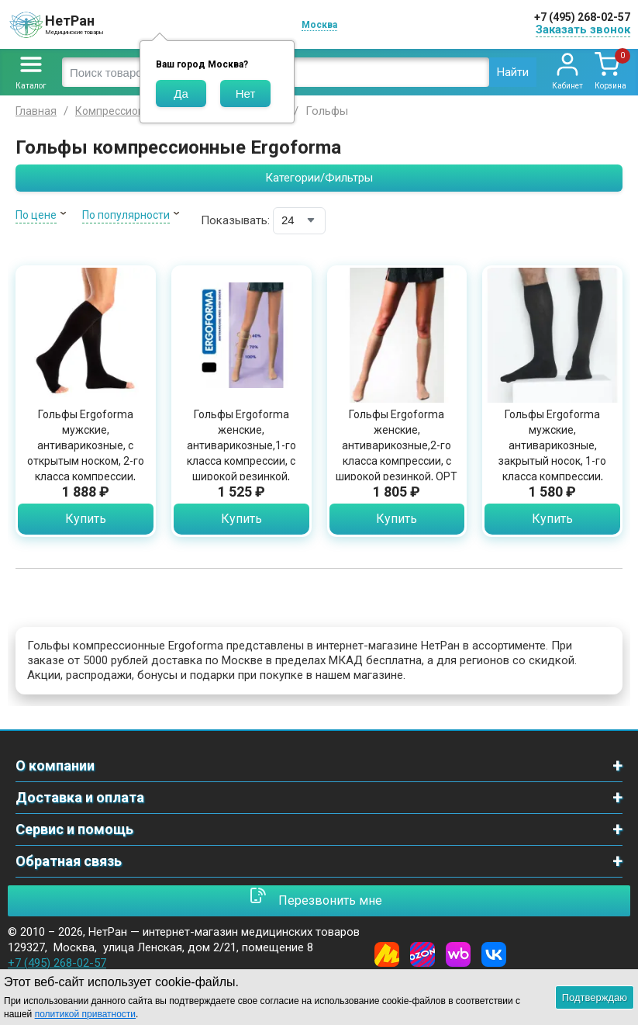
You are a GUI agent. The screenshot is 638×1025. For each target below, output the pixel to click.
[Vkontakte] (493, 954)
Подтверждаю (594, 997)
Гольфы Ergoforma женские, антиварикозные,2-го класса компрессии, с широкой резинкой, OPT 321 (396, 453)
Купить (85, 518)
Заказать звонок (583, 29)
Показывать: (235, 220)
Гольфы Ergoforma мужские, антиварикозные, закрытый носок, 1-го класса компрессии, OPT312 (552, 453)
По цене (36, 215)
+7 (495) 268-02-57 (582, 17)
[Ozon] (422, 954)
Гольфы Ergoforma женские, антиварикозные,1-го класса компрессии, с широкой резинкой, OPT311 (241, 453)
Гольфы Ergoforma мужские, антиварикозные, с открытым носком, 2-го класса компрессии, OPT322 (85, 453)
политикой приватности (85, 1014)
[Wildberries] (458, 954)
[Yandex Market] (386, 954)
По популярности (126, 215)
